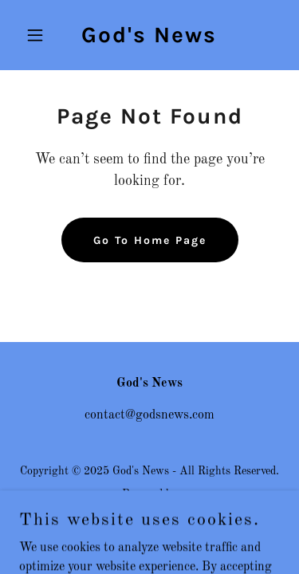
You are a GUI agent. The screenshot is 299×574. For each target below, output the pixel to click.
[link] (149, 39)
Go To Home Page (150, 240)
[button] (38, 35)
